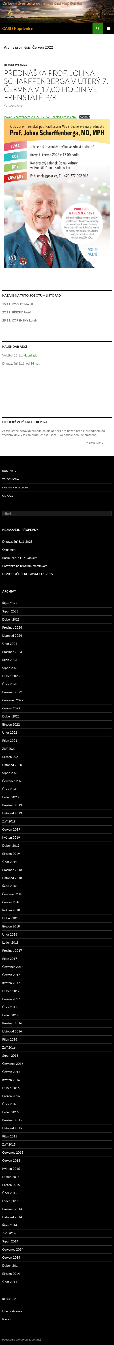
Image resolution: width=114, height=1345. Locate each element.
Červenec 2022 (12, 700)
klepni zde (30, 355)
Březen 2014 (11, 1273)
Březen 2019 (11, 853)
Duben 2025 (10, 619)
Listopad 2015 (12, 1128)
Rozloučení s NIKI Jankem (19, 558)
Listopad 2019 (12, 813)
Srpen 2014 (10, 1241)
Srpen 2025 (10, 611)
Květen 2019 (11, 837)
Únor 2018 (9, 934)
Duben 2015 (10, 1177)
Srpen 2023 (10, 668)
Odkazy (7, 495)
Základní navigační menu (108, 28)
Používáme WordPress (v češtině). (21, 1339)
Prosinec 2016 (12, 1023)
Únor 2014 (9, 1282)
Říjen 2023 (9, 660)
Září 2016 (9, 1047)
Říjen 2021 (9, 740)
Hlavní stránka (15, 65)
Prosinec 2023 (12, 652)
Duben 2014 (10, 1265)
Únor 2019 (9, 862)
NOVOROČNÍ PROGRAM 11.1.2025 (27, 574)
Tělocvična (10, 479)
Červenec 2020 (12, 781)
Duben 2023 (10, 676)
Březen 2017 (11, 999)
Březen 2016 (11, 1096)
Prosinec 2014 (12, 1209)
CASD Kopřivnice (17, 28)
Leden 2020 (10, 797)
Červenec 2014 (12, 1249)
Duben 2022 (10, 716)
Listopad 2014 (12, 1217)
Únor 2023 (9, 684)
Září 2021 (9, 748)
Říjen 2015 (9, 1136)
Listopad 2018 (12, 878)
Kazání (6, 1319)
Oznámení (9, 549)
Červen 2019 (11, 829)
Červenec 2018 (12, 894)
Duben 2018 (10, 918)
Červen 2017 (11, 975)
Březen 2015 (11, 1185)
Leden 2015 (10, 1201)
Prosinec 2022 (12, 692)
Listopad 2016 (12, 1031)
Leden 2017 (10, 1015)
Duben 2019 (10, 845)
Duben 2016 (10, 1088)
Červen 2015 (11, 1160)
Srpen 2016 (10, 1055)
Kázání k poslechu (15, 487)
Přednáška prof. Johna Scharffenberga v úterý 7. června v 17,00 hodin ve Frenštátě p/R (56, 85)
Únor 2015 (9, 1193)
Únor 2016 (9, 1104)
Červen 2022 (11, 708)
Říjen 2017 (9, 958)
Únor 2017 (9, 1007)
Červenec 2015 (12, 1152)
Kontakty (9, 470)
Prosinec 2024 (12, 627)
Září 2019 (9, 821)
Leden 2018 (10, 942)
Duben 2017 (10, 991)
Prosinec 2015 (12, 1120)
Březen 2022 (11, 724)
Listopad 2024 (12, 635)
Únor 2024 (9, 643)
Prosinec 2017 (12, 950)
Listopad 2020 (12, 765)
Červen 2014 (11, 1257)
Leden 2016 (10, 1112)
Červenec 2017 (12, 967)
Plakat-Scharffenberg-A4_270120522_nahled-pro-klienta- (40, 117)
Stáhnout (84, 117)
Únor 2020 (9, 789)
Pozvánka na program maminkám (24, 566)
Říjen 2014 (9, 1225)
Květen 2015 (11, 1168)
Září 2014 (9, 1233)
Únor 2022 (9, 732)
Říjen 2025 (9, 603)
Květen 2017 (11, 983)
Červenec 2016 (12, 1063)
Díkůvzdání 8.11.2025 (17, 541)
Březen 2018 (11, 926)
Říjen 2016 (9, 1039)
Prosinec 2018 (12, 870)
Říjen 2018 (9, 886)
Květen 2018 (11, 910)
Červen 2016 (11, 1072)
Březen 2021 (11, 757)
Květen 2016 (11, 1080)
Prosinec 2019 (12, 805)
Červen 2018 (11, 902)
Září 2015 (9, 1144)
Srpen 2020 (10, 773)
